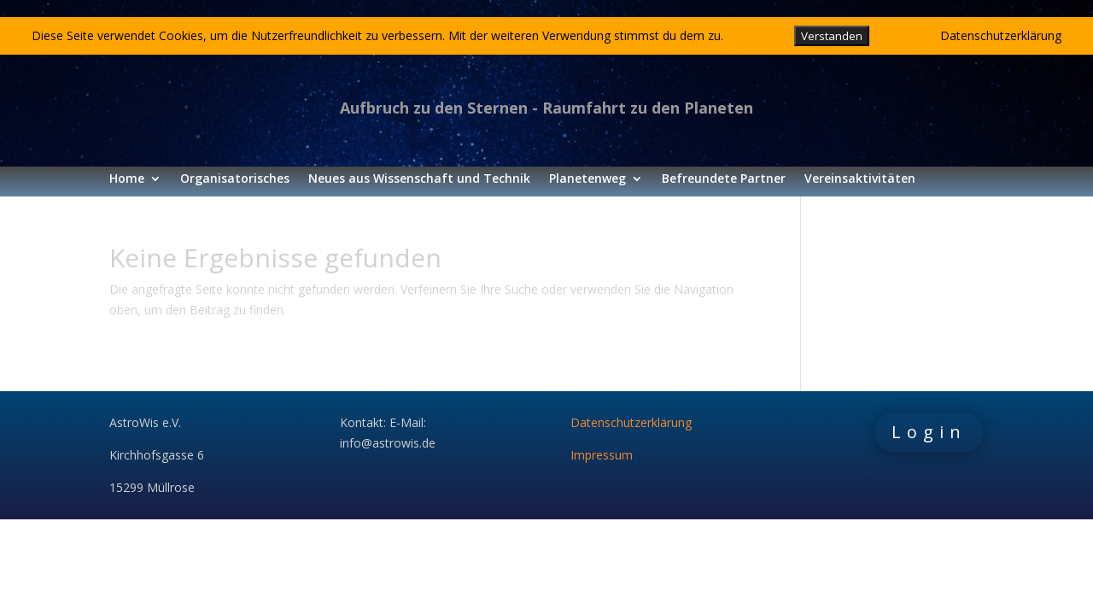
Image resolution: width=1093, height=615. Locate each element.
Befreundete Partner (724, 179)
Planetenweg (587, 179)
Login (929, 431)
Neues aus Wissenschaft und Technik (419, 179)
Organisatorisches (234, 179)
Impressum (601, 455)
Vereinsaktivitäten (859, 179)
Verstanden (831, 36)
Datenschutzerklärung (631, 422)
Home (126, 179)
